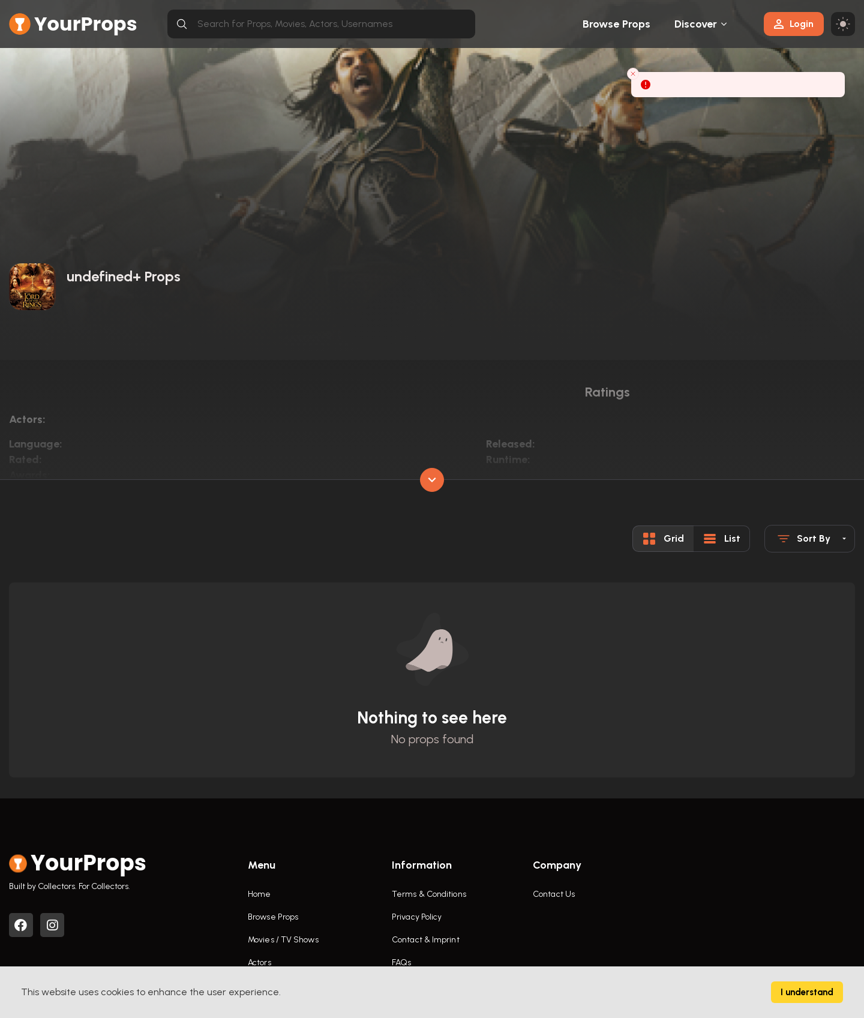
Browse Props (616, 24)
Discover (696, 24)
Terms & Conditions (429, 894)
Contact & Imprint (426, 940)
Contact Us (554, 894)
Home (259, 894)
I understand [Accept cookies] (807, 992)
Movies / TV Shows (283, 940)
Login (794, 23)
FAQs (401, 962)
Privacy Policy (417, 917)
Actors (259, 962)
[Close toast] (633, 74)
